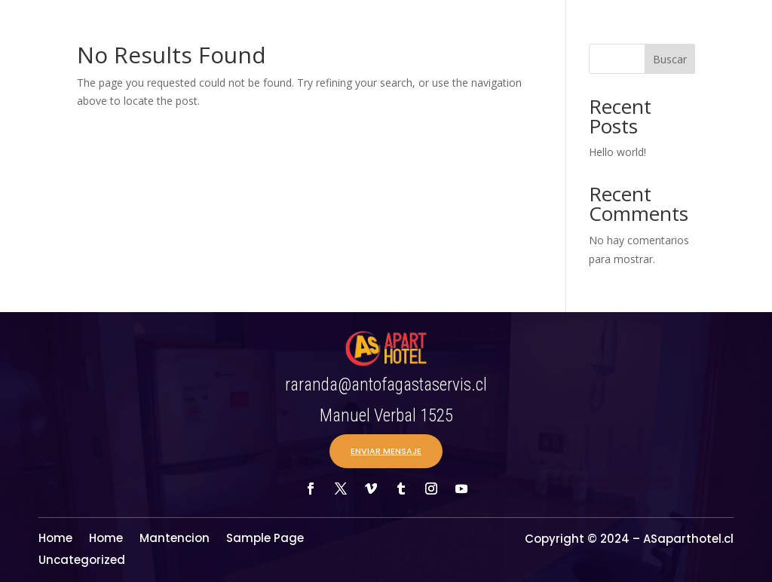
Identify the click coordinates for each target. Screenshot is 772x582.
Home (55, 539)
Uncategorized (81, 561)
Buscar (670, 59)
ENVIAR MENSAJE (386, 451)
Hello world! (617, 152)
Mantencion (174, 539)
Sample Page (265, 539)
